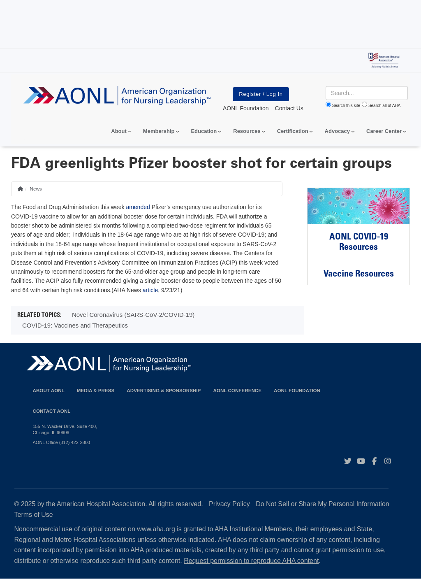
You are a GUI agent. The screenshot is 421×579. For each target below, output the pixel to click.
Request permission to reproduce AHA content (251, 560)
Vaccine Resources (359, 274)
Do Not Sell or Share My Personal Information (322, 503)
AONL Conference (237, 390)
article (150, 290)
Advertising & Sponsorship (164, 390)
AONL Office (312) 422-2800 (61, 442)
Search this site (346, 105)
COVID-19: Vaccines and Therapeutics (75, 325)
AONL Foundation (297, 390)
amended (138, 207)
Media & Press (96, 390)
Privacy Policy (229, 503)
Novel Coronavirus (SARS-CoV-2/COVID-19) (133, 314)
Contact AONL (52, 411)
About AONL (49, 390)
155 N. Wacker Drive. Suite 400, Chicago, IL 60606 (65, 429)
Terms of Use (33, 514)
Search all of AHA (384, 105)
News (36, 188)
